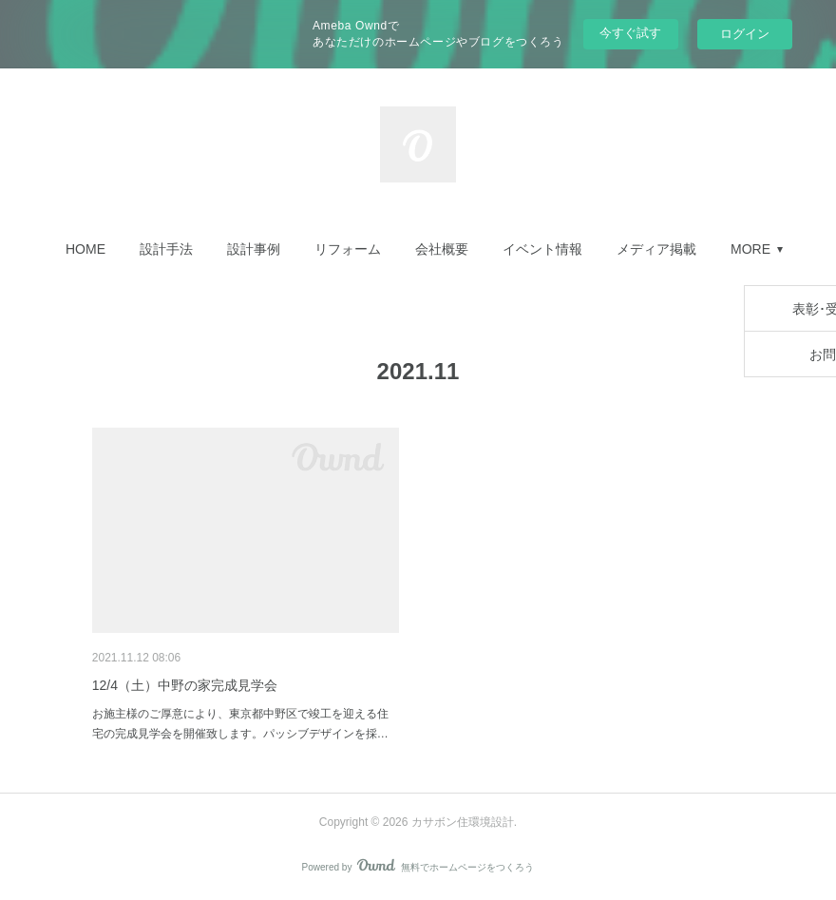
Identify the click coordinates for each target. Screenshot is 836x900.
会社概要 (441, 249)
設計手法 (166, 249)
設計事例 (253, 249)
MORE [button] (750, 249)
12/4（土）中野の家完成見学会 (184, 685)
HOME (85, 249)
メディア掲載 (656, 249)
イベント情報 (542, 249)
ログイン (745, 34)
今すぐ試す (630, 33)
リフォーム (347, 249)
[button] (85, 249)
